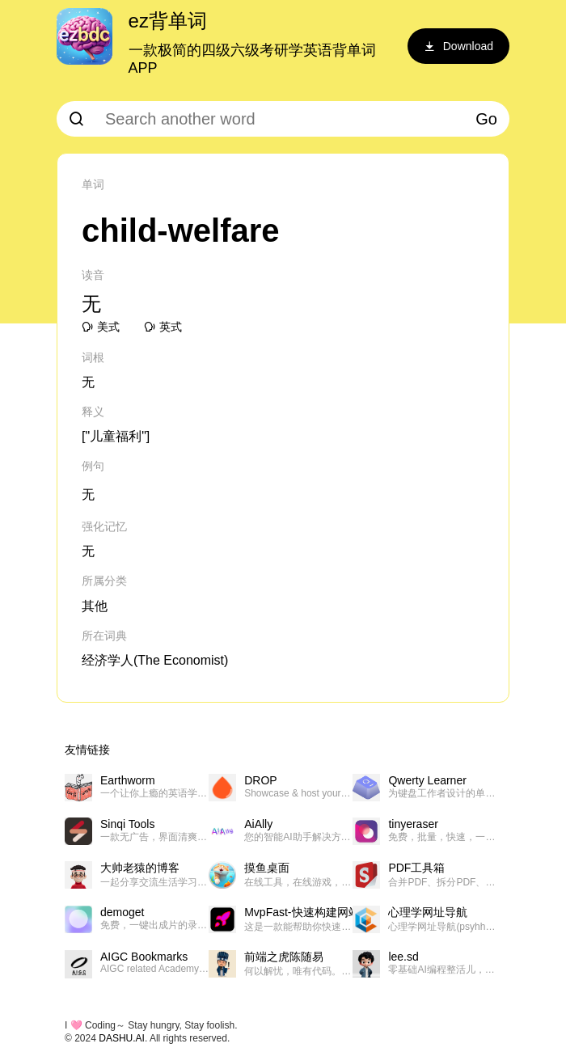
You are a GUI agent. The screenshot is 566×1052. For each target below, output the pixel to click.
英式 (163, 326)
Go (486, 119)
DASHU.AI (122, 1038)
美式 (101, 326)
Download (458, 46)
